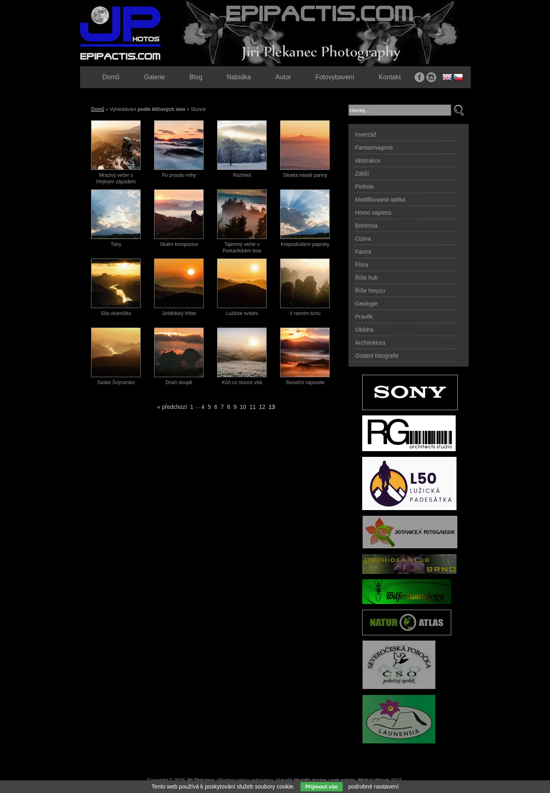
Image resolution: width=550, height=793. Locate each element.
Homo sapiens (373, 212)
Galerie (154, 77)
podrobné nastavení (373, 786)
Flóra (361, 264)
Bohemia (366, 225)
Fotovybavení (334, 77)
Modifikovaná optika (380, 199)
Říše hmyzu (370, 290)
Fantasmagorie (374, 147)
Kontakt (390, 77)
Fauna (363, 251)
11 (253, 407)
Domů (97, 109)
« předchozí (172, 407)
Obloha (364, 329)
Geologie (366, 303)
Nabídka (239, 77)
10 (243, 407)
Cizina (363, 238)
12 (262, 407)
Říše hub (366, 277)
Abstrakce (367, 160)
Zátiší (362, 173)
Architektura (370, 342)
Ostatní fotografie (377, 355)
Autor (283, 77)
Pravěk (364, 316)
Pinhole (364, 186)
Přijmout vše (321, 787)
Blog (195, 77)
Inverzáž (366, 134)
